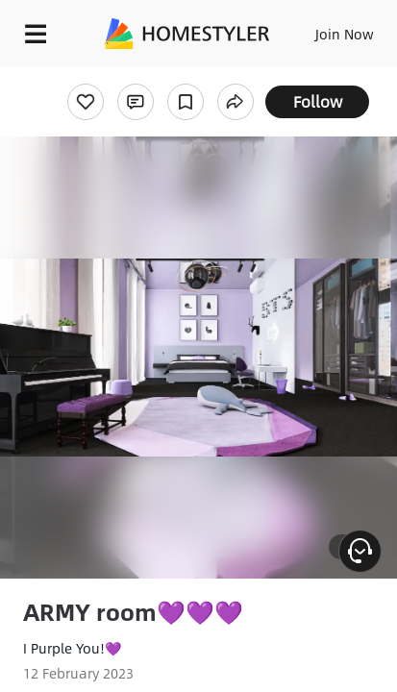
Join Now (344, 33)
